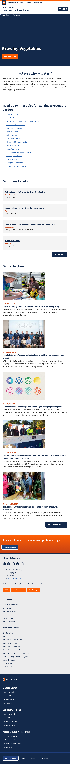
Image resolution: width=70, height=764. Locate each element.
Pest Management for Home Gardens (19, 152)
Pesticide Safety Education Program (15, 657)
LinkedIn (18, 564)
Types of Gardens (12, 132)
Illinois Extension (8, 8)
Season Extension (12, 145)
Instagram (4, 564)
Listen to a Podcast (9, 615)
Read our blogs (10, 56)
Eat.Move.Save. (8, 633)
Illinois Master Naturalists (12, 650)
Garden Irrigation (12, 159)
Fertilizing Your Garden (14, 156)
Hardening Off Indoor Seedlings (17, 142)
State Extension (10, 547)
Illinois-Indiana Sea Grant (11, 643)
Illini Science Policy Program (12, 640)
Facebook (9, 564)
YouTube (13, 564)
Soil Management (12, 135)
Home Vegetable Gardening (16, 10)
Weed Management (13, 138)
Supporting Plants (12, 149)
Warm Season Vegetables (15, 128)
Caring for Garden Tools (14, 163)
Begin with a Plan (12, 114)
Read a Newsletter (9, 611)
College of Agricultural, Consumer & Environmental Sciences (25, 584)
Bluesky (22, 564)
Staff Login (33, 590)
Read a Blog (7, 608)
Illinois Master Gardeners (11, 646)
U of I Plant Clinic (9, 667)
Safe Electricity (8, 663)
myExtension (18, 590)
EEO (6, 590)
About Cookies (11, 758)
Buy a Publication (9, 622)
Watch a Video (8, 618)
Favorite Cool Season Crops (15, 125)
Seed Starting (11, 118)
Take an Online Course (10, 605)
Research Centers (9, 660)
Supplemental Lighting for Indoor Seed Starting (22, 121)
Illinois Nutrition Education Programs (16, 653)
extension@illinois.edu (15, 578)
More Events (59, 254)
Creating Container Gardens (16, 166)
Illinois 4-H (6, 636)
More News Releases (56, 525)
